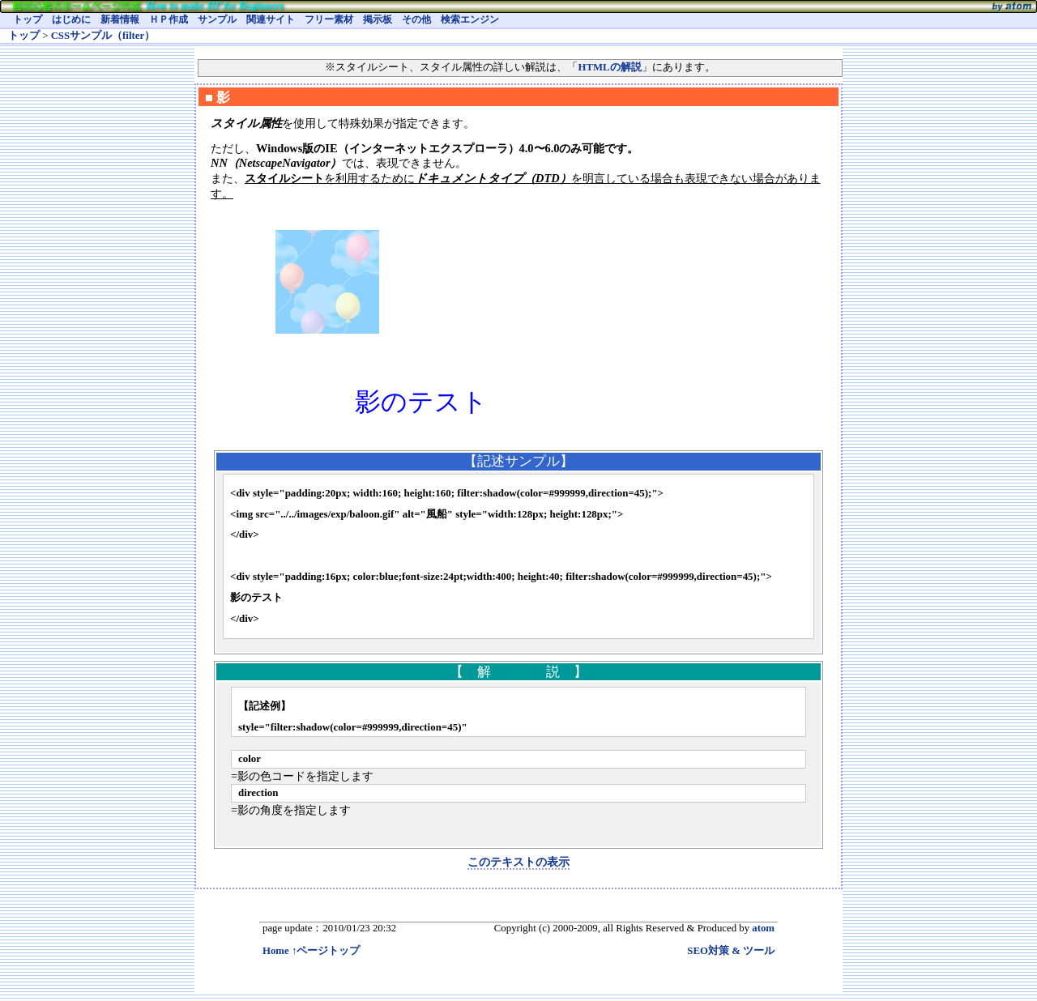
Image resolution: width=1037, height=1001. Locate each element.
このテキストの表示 (518, 861)
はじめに (71, 19)
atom (763, 928)
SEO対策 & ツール (731, 950)
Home (275, 950)
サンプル (217, 19)
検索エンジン (470, 19)
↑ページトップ (326, 950)
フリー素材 (329, 19)
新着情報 (119, 19)
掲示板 (377, 19)
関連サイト (270, 19)
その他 (416, 19)
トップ (27, 19)
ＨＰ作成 (168, 19)
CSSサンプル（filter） (103, 35)
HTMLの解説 (609, 67)
